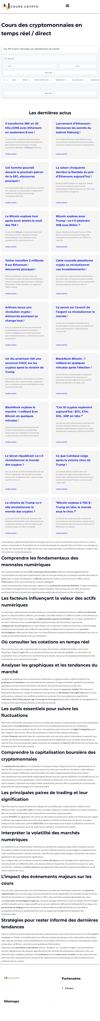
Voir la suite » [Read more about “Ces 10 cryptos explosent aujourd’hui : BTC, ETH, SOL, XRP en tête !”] (62, 442)
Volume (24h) (77, 80)
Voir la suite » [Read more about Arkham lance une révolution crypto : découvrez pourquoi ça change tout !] (11, 345)
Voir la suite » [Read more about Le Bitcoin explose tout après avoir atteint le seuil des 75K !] (11, 247)
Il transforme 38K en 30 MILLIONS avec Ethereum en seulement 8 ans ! (23, 128)
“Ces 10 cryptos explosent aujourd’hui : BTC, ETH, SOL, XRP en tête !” (74, 412)
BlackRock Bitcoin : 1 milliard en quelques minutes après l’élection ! (74, 363)
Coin (14, 80)
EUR (8, 66)
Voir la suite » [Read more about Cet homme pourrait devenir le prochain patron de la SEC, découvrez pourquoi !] (11, 203)
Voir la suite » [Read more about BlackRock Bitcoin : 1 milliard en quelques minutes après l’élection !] (62, 393)
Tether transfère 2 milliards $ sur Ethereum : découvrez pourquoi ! (24, 265)
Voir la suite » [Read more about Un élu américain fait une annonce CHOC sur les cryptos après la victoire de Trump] (11, 393)
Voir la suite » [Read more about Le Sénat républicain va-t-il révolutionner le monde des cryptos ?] (11, 489)
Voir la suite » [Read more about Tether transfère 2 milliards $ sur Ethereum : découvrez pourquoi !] (11, 294)
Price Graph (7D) (42, 80)
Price (25, 80)
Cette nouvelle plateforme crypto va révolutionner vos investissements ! (74, 265)
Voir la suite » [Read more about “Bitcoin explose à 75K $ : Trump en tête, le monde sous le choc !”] (62, 533)
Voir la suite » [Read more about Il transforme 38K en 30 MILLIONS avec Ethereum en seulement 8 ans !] (11, 154)
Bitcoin (19, 232)
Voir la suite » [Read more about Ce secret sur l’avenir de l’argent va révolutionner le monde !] (62, 345)
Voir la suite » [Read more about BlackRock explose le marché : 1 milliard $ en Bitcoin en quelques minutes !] (11, 442)
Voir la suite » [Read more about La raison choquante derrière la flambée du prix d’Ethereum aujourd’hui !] (62, 203)
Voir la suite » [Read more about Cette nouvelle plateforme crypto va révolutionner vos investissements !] (62, 294)
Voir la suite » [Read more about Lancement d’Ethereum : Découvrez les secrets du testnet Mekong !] (62, 154)
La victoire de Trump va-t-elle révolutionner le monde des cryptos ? (23, 507)
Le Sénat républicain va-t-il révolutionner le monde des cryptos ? (24, 460)
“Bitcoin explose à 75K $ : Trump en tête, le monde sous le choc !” (74, 507)
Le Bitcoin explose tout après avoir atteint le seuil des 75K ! (23, 221)
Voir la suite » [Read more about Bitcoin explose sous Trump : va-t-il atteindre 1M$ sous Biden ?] (62, 247)
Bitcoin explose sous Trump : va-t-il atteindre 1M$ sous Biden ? (73, 221)
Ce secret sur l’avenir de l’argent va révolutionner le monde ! (75, 312)
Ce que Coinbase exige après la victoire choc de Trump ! (73, 460)
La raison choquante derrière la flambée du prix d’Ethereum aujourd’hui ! (75, 172)
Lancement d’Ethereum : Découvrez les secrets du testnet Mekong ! (73, 128)
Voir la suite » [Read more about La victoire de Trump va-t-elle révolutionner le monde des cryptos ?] (11, 533)
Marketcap (60, 80)
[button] (67, 6)
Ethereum (29, 147)
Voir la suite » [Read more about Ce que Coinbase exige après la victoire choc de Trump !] (62, 489)
